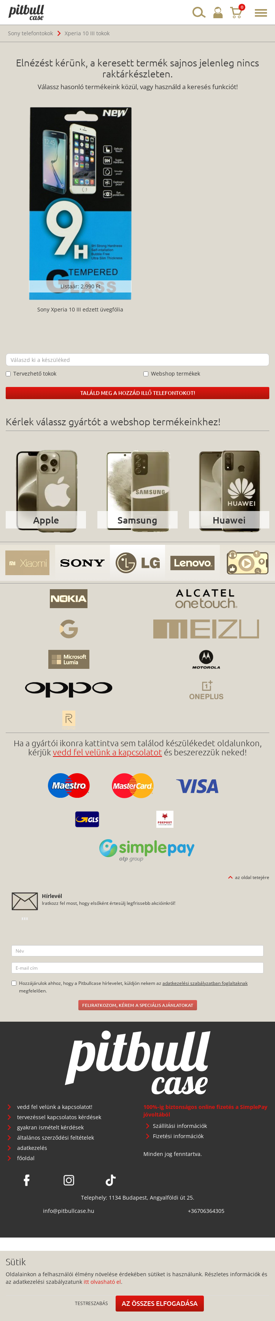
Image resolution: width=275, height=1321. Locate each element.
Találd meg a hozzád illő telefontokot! (137, 392)
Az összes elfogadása (160, 1303)
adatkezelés (32, 1147)
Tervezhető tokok (31, 373)
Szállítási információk (180, 1125)
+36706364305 (206, 1210)
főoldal (26, 1158)
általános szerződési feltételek (55, 1137)
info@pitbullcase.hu (68, 1210)
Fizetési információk (178, 1136)
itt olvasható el (102, 1281)
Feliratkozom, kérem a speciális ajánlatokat (137, 1005)
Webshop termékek (171, 373)
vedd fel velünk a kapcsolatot (107, 752)
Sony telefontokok (30, 33)
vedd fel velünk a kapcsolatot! (54, 1106)
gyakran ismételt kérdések (50, 1127)
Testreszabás (91, 1303)
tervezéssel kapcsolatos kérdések (59, 1117)
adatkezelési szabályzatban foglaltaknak (205, 983)
